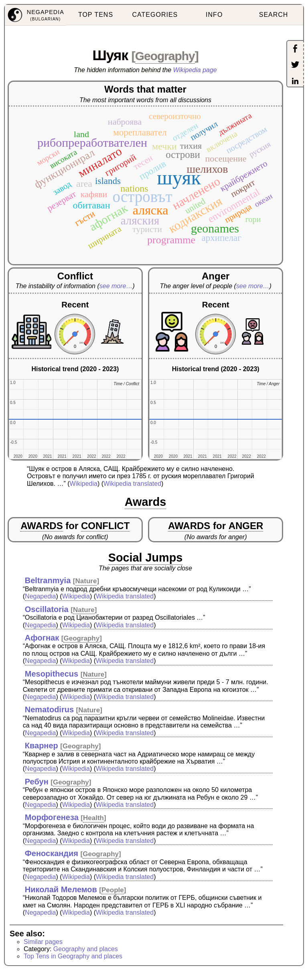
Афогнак (42, 637)
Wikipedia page (195, 70)
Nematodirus (49, 709)
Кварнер (41, 745)
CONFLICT (105, 525)
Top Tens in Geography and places (73, 956)
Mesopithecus (51, 673)
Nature (86, 581)
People (112, 890)
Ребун (37, 781)
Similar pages (43, 941)
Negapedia (40, 596)
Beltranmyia (48, 580)
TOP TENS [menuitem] (95, 14)
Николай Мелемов (61, 889)
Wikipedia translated (132, 483)
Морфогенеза (52, 817)
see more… (116, 286)
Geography (165, 56)
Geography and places (85, 949)
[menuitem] (35, 15)
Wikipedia (83, 483)
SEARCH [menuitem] (273, 14)
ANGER (246, 525)
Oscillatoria (47, 609)
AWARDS (41, 525)
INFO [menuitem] (214, 14)
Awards (145, 501)
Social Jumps (145, 557)
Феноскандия (51, 853)
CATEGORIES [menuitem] (155, 14)
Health (93, 818)
